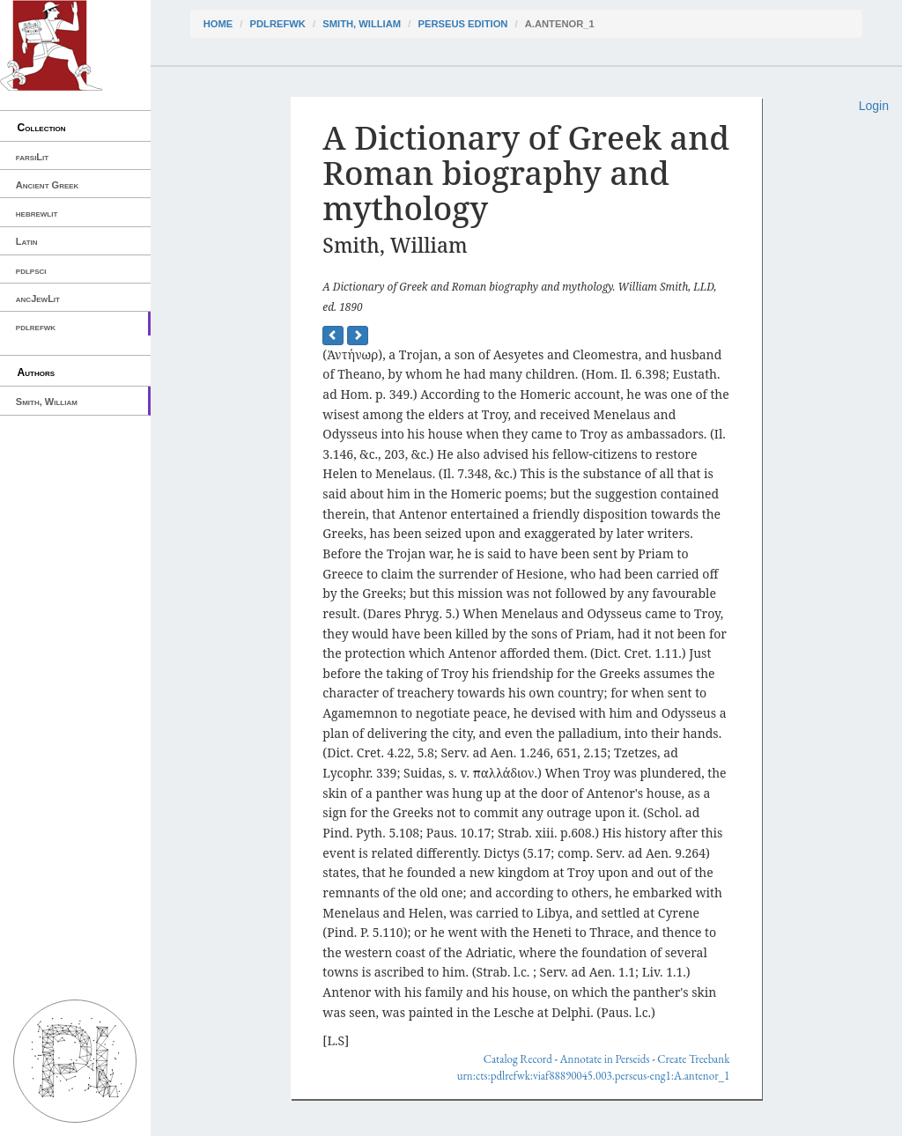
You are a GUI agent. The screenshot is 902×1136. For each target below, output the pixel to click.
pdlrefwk (35, 326)
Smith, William (47, 401)
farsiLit (32, 156)
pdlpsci (31, 270)
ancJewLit (38, 298)
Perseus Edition (462, 23)
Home (218, 23)
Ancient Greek (47, 185)
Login (874, 106)
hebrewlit (37, 213)
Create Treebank (693, 1058)
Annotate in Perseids (605, 1058)
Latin (27, 241)
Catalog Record (518, 1058)
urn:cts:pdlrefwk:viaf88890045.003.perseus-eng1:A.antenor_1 (593, 1075)
